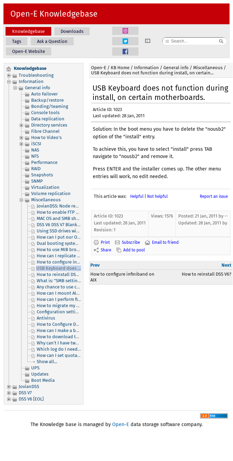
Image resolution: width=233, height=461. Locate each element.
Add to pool (134, 250)
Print (105, 242)
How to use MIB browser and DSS (70, 249)
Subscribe (131, 242)
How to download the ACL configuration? (78, 336)
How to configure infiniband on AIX (72, 262)
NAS (35, 150)
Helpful (136, 196)
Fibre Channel (45, 131)
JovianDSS (29, 386)
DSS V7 (25, 392)
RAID (36, 168)
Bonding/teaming (49, 106)
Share (106, 250)
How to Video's (46, 137)
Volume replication (51, 193)
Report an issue (214, 196)
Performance (44, 162)
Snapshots (42, 174)
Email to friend (165, 242)
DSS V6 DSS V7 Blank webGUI (65, 224)
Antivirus (46, 318)
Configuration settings (60, 311)
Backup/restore (47, 100)
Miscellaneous (46, 199)
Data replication (47, 118)
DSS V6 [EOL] (31, 399)
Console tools (45, 112)
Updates (39, 374)
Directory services (49, 125)
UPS (35, 367)
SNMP (37, 181)
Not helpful (157, 196)
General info (37, 87)
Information (31, 81)
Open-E (98, 67)
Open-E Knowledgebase (54, 14)
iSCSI (36, 143)
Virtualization (45, 187)
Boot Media (43, 380)
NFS (35, 156)
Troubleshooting (36, 75)
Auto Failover (44, 93)
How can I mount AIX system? (66, 293)
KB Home (120, 67)
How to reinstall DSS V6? (61, 274)
